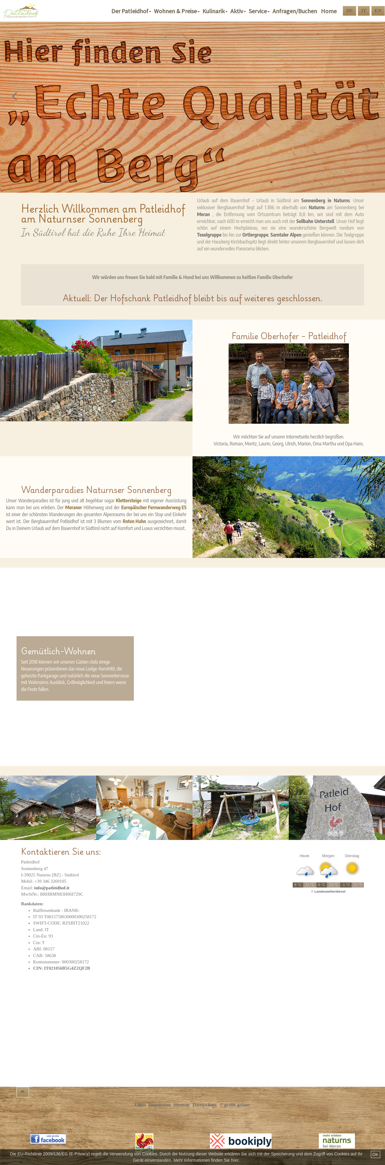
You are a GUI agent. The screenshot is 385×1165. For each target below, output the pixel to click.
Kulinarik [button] (215, 11)
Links (140, 1104)
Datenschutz (205, 1104)
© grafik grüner (235, 1104)
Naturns (317, 207)
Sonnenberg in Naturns (325, 200)
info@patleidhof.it (51, 887)
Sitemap (182, 1104)
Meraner (73, 507)
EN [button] (378, 10)
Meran (203, 214)
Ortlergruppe (255, 235)
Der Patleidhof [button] (131, 11)
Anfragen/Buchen (296, 11)
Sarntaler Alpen (285, 235)
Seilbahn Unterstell (315, 221)
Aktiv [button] (238, 11)
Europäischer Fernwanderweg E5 (153, 507)
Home (329, 11)
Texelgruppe (209, 235)
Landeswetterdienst (329, 891)
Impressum (160, 1104)
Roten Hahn (134, 521)
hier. (235, 1160)
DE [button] (349, 10)
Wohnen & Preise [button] (177, 11)
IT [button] (363, 10)
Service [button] (260, 11)
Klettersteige (128, 500)
